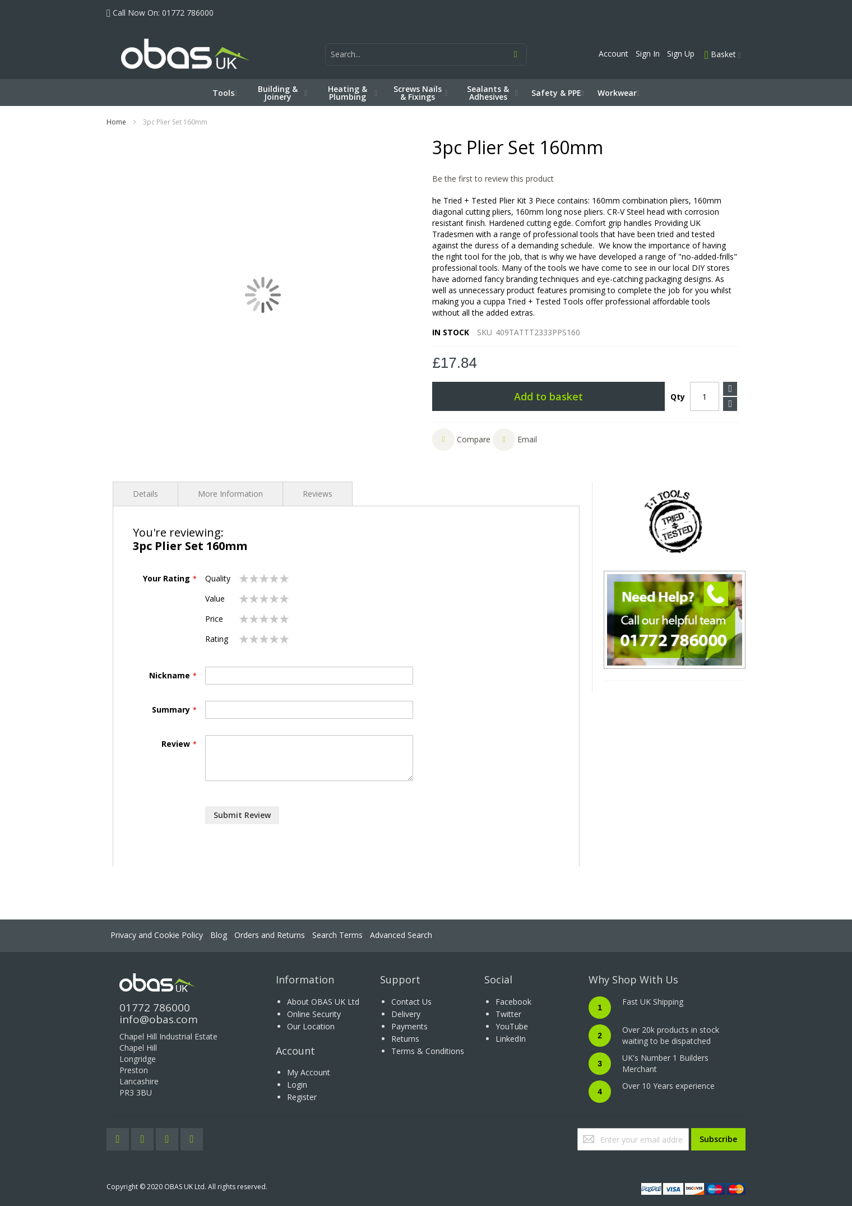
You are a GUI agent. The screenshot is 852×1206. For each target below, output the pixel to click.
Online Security (314, 1014)
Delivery (405, 1014)
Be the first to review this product (493, 178)
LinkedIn (511, 1038)
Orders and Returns (269, 935)
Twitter (508, 1014)
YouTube (512, 1026)
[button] (461, 439)
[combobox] (426, 54)
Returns (405, 1038)
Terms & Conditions (427, 1051)
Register (302, 1097)
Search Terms (337, 935)
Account (613, 53)
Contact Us (411, 1001)
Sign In (648, 53)
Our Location (311, 1026)
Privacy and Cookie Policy (156, 935)
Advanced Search (401, 935)
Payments (409, 1026)
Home (116, 122)
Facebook (513, 1001)
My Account (308, 1072)
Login (297, 1084)
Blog (218, 935)
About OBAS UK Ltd (323, 1001)
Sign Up (680, 53)
